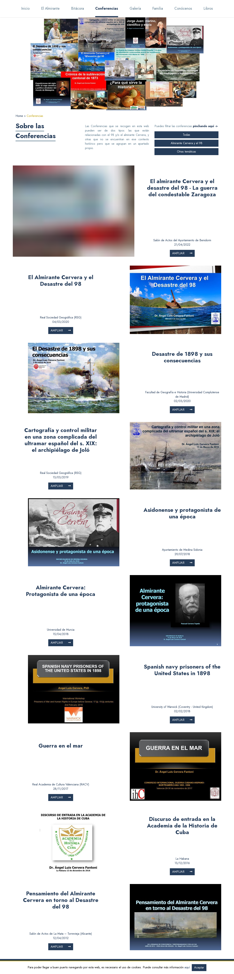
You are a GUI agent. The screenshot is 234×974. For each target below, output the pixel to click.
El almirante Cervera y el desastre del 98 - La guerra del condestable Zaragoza (182, 175)
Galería (48, 940)
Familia (47, 944)
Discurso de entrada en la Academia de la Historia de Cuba (182, 775)
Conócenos (50, 949)
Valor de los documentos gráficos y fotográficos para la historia (155, 937)
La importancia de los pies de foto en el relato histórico (156, 944)
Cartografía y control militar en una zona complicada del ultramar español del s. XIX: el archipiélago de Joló (60, 390)
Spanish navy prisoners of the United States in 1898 (182, 620)
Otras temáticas (186, 151)
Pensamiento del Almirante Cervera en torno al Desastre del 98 (60, 849)
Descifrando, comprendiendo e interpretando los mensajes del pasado (152, 929)
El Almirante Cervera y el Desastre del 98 (60, 230)
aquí (187, 967)
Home (20, 116)
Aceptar (199, 967)
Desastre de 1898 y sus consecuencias (182, 307)
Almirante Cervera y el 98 (186, 143)
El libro (47, 953)
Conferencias (51, 935)
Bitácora (48, 931)
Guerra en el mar (61, 695)
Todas (186, 135)
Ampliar (182, 203)
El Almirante (50, 927)
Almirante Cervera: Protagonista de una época (60, 540)
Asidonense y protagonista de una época (182, 463)
